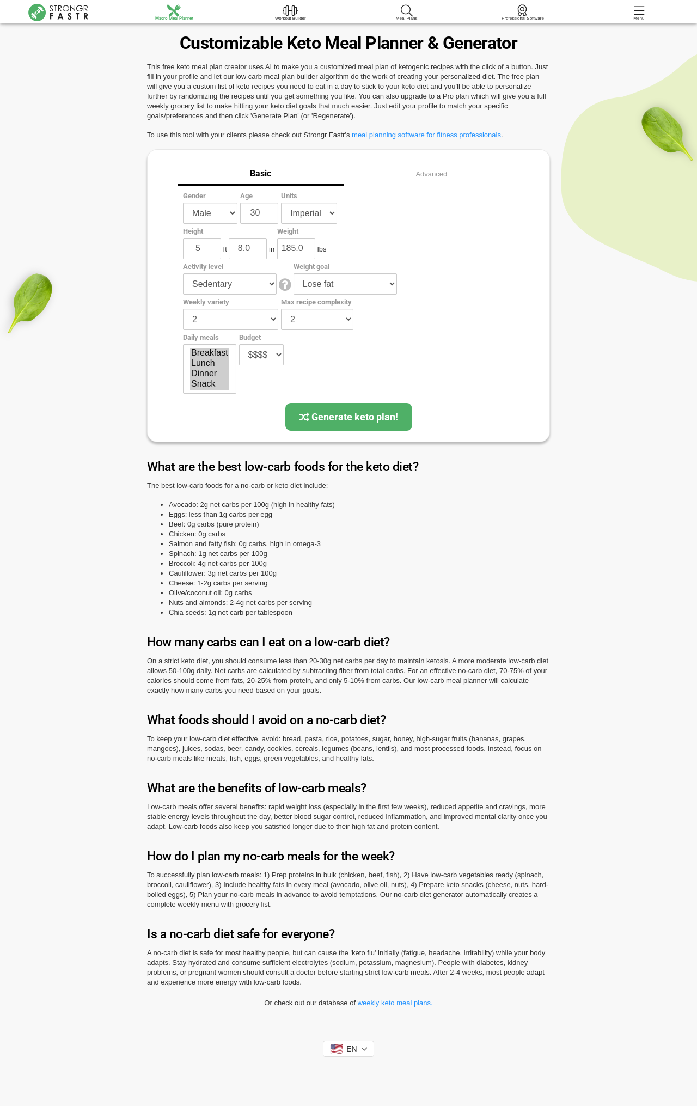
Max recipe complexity (316, 302)
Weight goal (311, 266)
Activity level (203, 266)
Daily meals (201, 337)
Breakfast (209, 353)
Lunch (209, 363)
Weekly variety (206, 302)
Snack (209, 384)
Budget (250, 337)
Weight (287, 231)
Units (289, 196)
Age (246, 196)
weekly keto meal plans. (395, 1003)
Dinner (209, 374)
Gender (194, 196)
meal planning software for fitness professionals (426, 135)
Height (193, 231)
